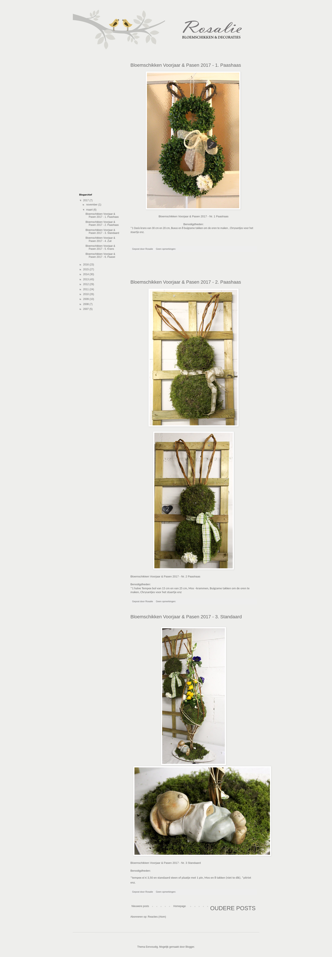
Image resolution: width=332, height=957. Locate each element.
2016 (86, 264)
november (92, 204)
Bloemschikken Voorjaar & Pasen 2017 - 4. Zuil (100, 239)
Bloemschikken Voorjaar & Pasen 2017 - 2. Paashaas (185, 282)
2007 (86, 309)
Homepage (179, 906)
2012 (86, 284)
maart (89, 209)
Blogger (189, 946)
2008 (86, 304)
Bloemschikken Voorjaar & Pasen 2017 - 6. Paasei (100, 255)
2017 (86, 200)
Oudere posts (233, 908)
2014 (86, 274)
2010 (86, 294)
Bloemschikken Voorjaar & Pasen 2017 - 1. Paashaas (185, 65)
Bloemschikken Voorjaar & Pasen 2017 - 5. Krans (100, 247)
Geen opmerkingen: (166, 249)
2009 (86, 299)
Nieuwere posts (140, 906)
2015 (86, 269)
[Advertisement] (193, 268)
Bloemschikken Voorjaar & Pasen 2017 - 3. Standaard (186, 616)
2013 (86, 279)
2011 (86, 289)
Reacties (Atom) (157, 916)
